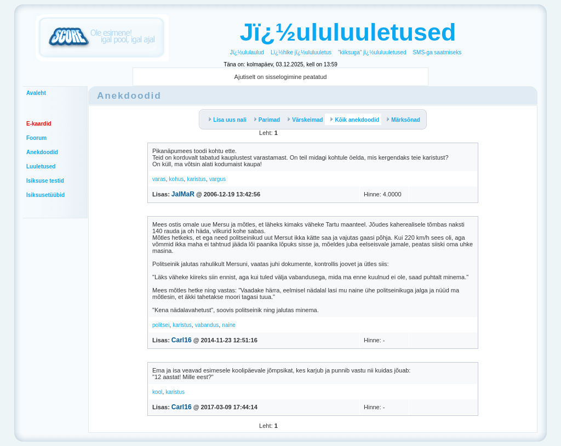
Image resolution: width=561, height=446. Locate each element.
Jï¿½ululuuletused (347, 32)
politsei (160, 325)
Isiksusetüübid (45, 195)
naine (228, 325)
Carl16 (181, 340)
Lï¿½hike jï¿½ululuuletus (301, 52)
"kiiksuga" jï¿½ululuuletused (372, 52)
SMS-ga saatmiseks (437, 52)
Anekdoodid (42, 152)
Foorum (36, 138)
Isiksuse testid (45, 181)
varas (158, 179)
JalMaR (182, 194)
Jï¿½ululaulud (247, 52)
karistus (196, 179)
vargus (217, 179)
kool (157, 392)
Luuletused (40, 166)
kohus (176, 179)
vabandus (207, 325)
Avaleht (36, 93)
